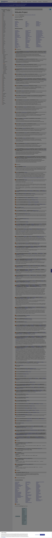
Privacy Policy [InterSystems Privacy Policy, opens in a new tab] (3, 537)
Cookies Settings (37, 534)
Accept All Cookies (42, 534)
